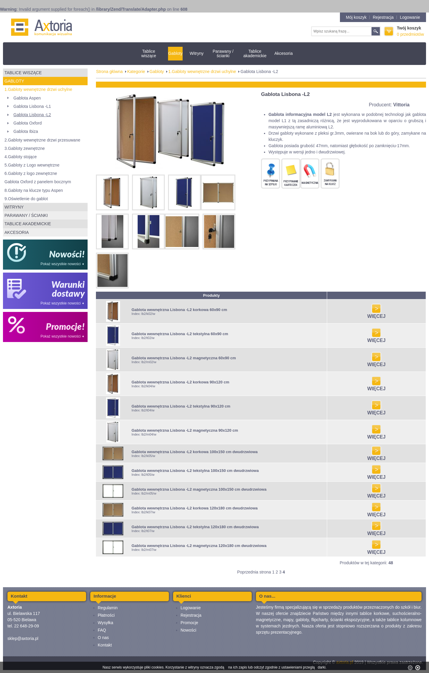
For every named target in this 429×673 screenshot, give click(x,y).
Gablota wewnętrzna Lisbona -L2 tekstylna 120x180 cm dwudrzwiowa (195, 527)
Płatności (106, 615)
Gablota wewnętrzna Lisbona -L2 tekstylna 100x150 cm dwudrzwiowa (195, 470)
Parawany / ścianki (223, 53)
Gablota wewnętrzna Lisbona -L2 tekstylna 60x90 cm (179, 334)
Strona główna (109, 71)
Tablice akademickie (255, 53)
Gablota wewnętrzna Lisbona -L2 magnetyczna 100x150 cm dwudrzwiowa (198, 489)
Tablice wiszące (148, 53)
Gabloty (175, 53)
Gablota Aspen (27, 98)
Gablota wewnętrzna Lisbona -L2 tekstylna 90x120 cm (180, 406)
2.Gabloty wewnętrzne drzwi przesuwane (42, 140)
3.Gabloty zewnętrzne (24, 148)
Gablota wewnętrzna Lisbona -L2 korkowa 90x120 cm (180, 382)
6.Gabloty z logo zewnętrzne (30, 173)
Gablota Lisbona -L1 (32, 106)
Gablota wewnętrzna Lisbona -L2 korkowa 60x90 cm (179, 309)
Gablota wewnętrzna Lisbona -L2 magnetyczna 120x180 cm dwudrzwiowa (198, 545)
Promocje (189, 622)
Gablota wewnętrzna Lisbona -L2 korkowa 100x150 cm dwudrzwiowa (194, 452)
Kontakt (105, 645)
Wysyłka (105, 622)
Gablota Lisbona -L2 (32, 114)
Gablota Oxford (27, 123)
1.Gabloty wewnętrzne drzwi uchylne (38, 89)
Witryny (197, 53)
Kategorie (136, 71)
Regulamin (108, 607)
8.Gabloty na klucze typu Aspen (33, 190)
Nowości (188, 630)
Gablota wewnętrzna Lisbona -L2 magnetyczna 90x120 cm (184, 430)
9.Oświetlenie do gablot (26, 198)
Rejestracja (383, 17)
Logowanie (410, 17)
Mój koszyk (356, 17)
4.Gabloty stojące (20, 156)
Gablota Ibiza (25, 131)
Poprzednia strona (254, 572)
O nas (103, 637)
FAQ (102, 630)
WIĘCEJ (376, 314)
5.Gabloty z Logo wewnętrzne (31, 165)
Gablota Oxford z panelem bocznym (37, 181)
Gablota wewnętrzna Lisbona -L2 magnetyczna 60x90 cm (183, 358)
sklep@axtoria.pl (22, 638)
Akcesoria (283, 53)
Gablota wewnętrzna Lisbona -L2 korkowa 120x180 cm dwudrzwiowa (194, 508)
